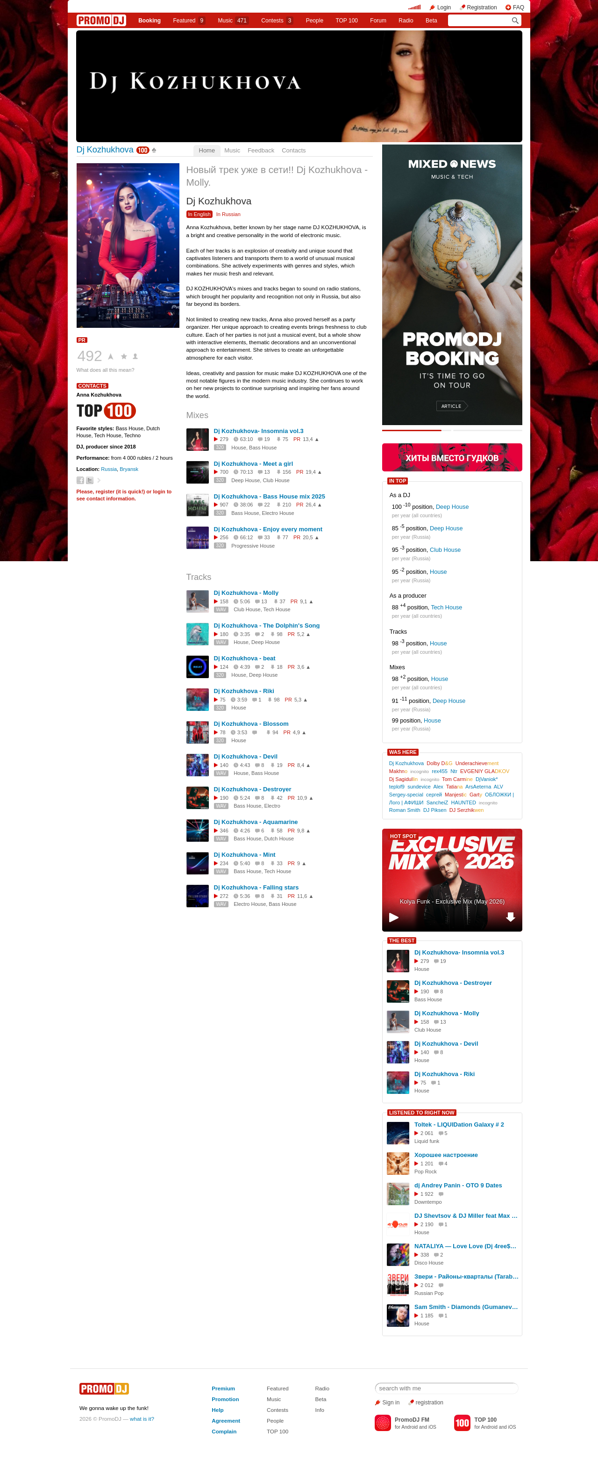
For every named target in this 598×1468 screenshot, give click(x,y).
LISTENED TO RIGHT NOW (422, 1112)
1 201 (427, 1163)
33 (279, 863)
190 (224, 798)
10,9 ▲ (305, 798)
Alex (438, 786)
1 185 (427, 1315)
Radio (406, 20)
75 (285, 439)
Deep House (452, 507)
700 (224, 472)
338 (424, 1255)
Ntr (453, 771)
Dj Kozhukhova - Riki (244, 691)
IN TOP (397, 481)
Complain (224, 1431)
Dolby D (439, 763)
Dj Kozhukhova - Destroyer (253, 789)
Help (217, 1410)
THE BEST (401, 940)
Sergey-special (406, 794)
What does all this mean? (106, 370)
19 (279, 765)
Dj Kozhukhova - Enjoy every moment (268, 529)
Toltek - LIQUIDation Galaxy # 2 (459, 1124)
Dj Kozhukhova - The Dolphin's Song (267, 625)
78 (223, 732)
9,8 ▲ (304, 830)
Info (319, 1410)
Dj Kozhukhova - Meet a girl (253, 464)
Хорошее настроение (446, 1155)
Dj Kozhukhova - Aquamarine (256, 822)
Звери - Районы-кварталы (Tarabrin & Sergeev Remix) (466, 1276)
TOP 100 (346, 20)
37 (282, 601)
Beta (431, 20)
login (159, 491)
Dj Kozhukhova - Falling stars (256, 887)
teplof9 (397, 786)
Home (207, 150)
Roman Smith (404, 810)
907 (224, 504)
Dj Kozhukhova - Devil (246, 756)
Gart (476, 794)
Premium (223, 1388)
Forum (378, 20)
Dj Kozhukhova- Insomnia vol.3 (259, 431)
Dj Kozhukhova (105, 149)
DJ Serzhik (466, 810)
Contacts (294, 150)
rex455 (440, 771)
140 (224, 765)
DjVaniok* (487, 779)
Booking (149, 20)
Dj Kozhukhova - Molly (246, 593)
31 (279, 896)
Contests (277, 1410)
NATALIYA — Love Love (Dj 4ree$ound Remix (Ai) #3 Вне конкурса (466, 1246)
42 (279, 798)
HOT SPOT (403, 836)
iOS (432, 1427)
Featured (189, 20)
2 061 (427, 1133)
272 (224, 896)
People (314, 20)
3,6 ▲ (304, 667)
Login (444, 7)
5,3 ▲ (301, 699)
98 (279, 634)
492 (90, 355)
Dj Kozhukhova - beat (245, 658)
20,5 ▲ (311, 537)
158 (224, 601)
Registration (482, 7)
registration (429, 1402)
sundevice (419, 786)
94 (275, 732)
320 (220, 447)
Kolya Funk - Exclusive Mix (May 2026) (452, 901)
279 (224, 439)
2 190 (427, 1224)
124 (224, 667)
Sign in (391, 1402)
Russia (109, 469)
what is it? (142, 1419)
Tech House (446, 607)
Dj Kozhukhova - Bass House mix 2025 (269, 496)
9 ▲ (301, 863)
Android (409, 1427)
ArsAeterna (478, 786)
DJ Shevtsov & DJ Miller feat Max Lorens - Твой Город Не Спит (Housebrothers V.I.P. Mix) (466, 1216)
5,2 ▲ (304, 634)
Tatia (454, 786)
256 (224, 537)
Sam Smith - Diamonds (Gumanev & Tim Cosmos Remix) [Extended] (466, 1307)
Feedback (261, 150)
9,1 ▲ (306, 601)
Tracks (199, 577)
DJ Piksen (435, 810)
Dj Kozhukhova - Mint (245, 855)
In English (199, 214)
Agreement (226, 1420)
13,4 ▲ (311, 439)
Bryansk (129, 469)
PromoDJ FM (412, 1420)
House (438, 572)
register (105, 491)
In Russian (228, 214)
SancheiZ (437, 802)
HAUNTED (463, 802)
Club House (445, 550)
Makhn (398, 771)
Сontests (277, 20)
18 (279, 667)
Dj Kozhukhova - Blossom (251, 724)
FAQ (518, 7)
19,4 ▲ (314, 472)
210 (287, 504)
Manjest (456, 794)
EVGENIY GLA (484, 771)
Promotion (225, 1399)
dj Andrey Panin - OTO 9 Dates (458, 1185)
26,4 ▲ (314, 504)
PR (81, 340)
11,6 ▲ (305, 896)
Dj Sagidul (403, 779)
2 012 (427, 1285)
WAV (221, 609)
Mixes (197, 415)
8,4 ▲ (304, 765)
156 (287, 472)
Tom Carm (457, 779)
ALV (498, 786)
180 (224, 634)
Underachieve (477, 763)
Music (233, 20)
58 (279, 830)
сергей (434, 794)
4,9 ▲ (299, 732)
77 (285, 537)
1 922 (427, 1194)
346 (224, 830)
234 (224, 863)
